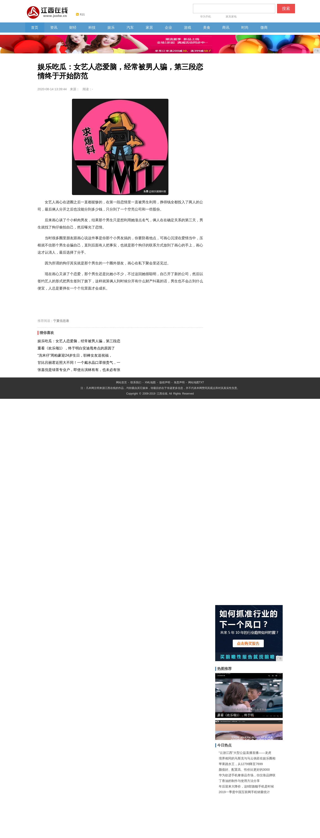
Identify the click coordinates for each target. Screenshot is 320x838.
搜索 (286, 8)
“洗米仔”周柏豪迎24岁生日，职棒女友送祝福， (75, 355)
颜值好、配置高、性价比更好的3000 (244, 769)
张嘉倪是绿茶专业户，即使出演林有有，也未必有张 (79, 370)
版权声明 (164, 382)
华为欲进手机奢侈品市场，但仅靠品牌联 (247, 775)
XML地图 (150, 382)
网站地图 (193, 382)
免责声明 (179, 382)
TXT (201, 382)
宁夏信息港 (61, 320)
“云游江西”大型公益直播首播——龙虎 (245, 753)
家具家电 (231, 16)
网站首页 (121, 382)
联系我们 (135, 382)
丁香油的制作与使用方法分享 (239, 781)
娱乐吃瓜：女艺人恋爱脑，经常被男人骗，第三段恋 (79, 341)
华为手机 (209, 15)
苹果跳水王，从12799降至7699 (241, 764)
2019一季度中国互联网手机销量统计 (244, 792)
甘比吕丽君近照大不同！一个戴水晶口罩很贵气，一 (79, 362)
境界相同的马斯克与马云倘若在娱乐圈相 (247, 758)
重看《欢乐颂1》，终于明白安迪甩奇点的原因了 (76, 348)
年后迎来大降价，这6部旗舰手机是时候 (246, 786)
